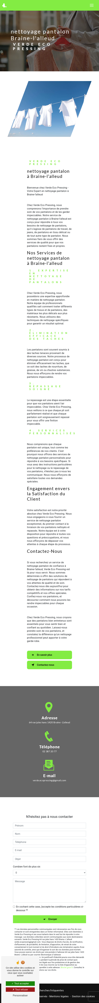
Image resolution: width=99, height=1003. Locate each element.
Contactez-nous (42, 665)
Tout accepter (20, 983)
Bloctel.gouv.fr (67, 953)
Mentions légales (58, 996)
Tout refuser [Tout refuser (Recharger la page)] (20, 989)
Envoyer (52, 904)
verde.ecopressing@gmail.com (49, 765)
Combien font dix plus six (26, 852)
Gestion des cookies (83, 996)
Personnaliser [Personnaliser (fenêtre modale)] (20, 995)
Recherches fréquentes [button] (49, 990)
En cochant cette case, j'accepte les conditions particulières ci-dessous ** (50, 894)
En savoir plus (41, 655)
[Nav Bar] (91, 5)
